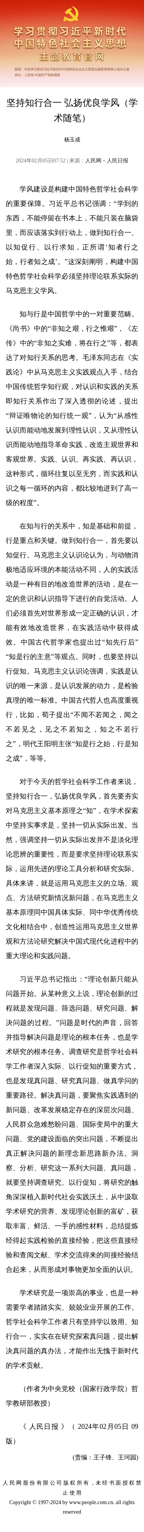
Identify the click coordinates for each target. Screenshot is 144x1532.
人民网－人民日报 (106, 161)
